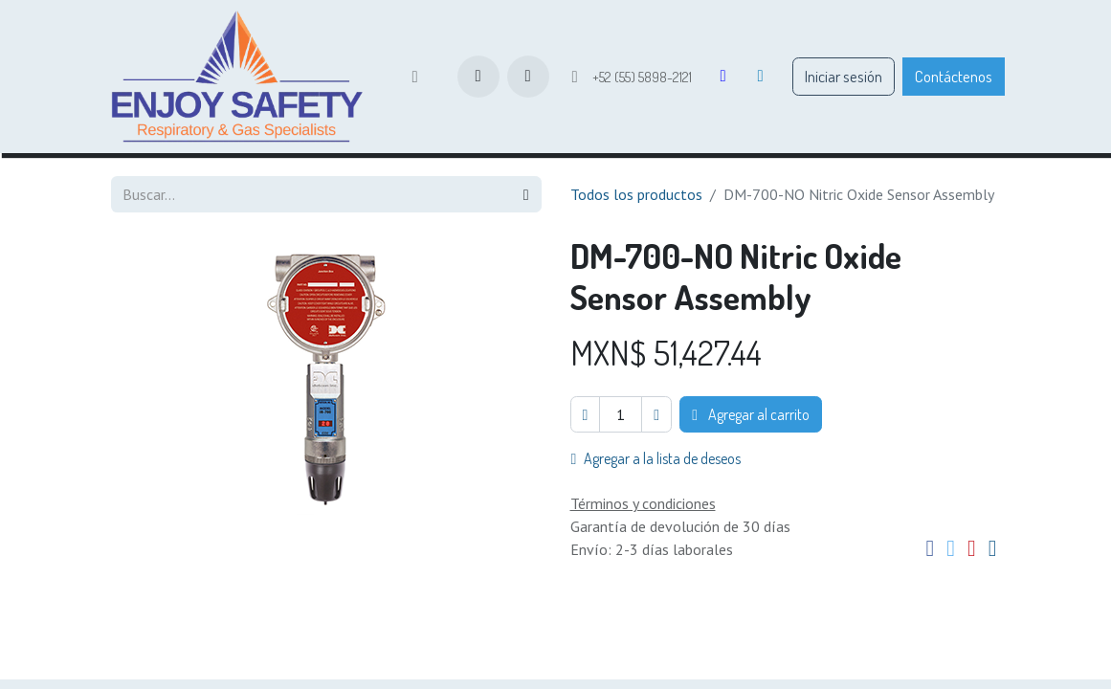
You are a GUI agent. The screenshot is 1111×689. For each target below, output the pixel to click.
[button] (528, 77)
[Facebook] (723, 76)
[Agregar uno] (656, 414)
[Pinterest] (971, 549)
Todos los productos (636, 194)
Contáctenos (953, 76)
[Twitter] (950, 549)
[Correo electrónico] (993, 549)
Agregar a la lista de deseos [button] (656, 458)
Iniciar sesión (843, 76)
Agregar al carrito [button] (751, 414)
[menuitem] (414, 77)
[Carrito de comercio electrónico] (478, 77)
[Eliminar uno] (585, 414)
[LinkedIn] (760, 76)
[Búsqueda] (526, 194)
